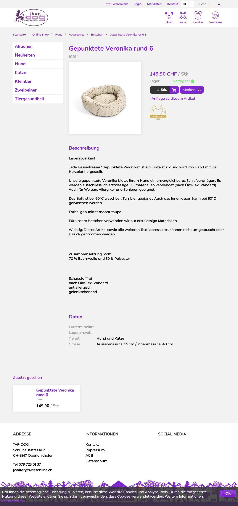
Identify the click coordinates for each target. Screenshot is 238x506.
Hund (58, 34)
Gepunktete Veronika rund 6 (128, 34)
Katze (20, 73)
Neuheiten (25, 55)
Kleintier (23, 81)
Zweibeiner (26, 90)
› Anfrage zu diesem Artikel (172, 98)
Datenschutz (96, 461)
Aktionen (24, 46)
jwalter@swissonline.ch (32, 470)
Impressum (95, 450)
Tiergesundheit (29, 99)
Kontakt (172, 4)
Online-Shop (40, 34)
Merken (192, 90)
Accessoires (76, 34)
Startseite (19, 34)
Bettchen (97, 34)
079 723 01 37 (30, 464)
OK (228, 493)
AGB (89, 455)
